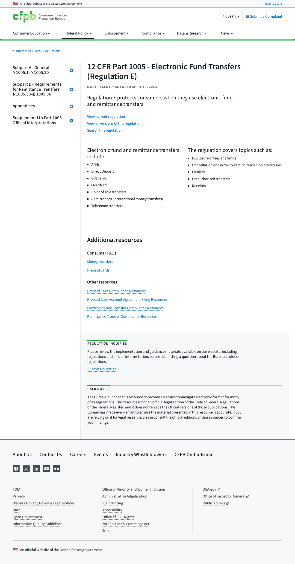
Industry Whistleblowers (141, 454)
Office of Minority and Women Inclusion (133, 489)
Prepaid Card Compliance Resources (116, 291)
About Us (22, 454)
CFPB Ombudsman (194, 454)
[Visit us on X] (26, 468)
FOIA (16, 489)
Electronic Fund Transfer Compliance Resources (125, 308)
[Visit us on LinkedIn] (36, 468)
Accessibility (112, 510)
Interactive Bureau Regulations (38, 51)
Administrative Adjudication (124, 496)
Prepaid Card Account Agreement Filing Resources (127, 299)
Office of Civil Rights (118, 517)
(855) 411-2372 (273, 4)
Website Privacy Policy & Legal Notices (43, 503)
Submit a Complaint (264, 16)
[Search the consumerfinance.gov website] (231, 16)
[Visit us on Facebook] (16, 468)
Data (17, 510)
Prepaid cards (98, 270)
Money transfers (100, 262)
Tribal (107, 531)
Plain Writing (112, 503)
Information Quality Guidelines (37, 524)
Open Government (27, 517)
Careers (78, 454)
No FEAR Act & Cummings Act (125, 524)
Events (101, 454)
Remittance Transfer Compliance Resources (122, 316)
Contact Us (50, 454)
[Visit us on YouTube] (46, 468)
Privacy (19, 496)
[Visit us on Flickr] (56, 468)
